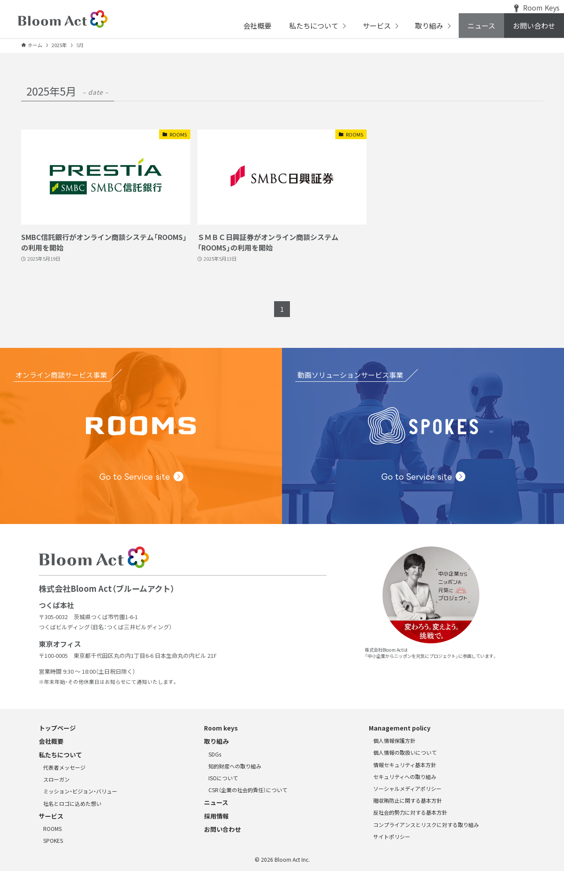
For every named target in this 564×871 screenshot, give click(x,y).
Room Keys (537, 7)
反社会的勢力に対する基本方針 (410, 812)
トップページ (57, 727)
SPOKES (53, 840)
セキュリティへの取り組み (404, 776)
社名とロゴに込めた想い (72, 803)
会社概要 (51, 741)
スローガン (56, 779)
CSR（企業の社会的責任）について (247, 789)
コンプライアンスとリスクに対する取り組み (426, 824)
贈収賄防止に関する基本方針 (407, 800)
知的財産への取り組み (234, 766)
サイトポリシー (391, 836)
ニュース (216, 802)
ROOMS (52, 828)
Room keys (221, 727)
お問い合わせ (222, 829)
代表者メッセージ (64, 767)
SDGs (214, 754)
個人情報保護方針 (394, 740)
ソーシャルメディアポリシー (407, 788)
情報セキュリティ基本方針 (404, 764)
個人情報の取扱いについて (405, 752)
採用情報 (216, 816)
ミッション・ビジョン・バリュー (80, 791)
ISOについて (223, 778)
